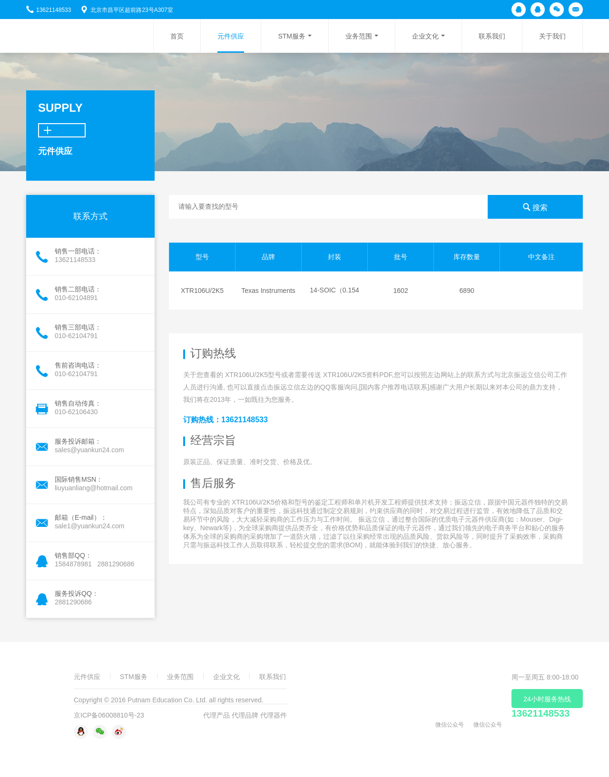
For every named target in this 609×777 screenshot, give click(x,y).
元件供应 (230, 36)
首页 (177, 36)
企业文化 (425, 36)
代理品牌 (245, 715)
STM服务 (291, 36)
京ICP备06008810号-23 (109, 715)
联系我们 (492, 36)
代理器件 (273, 715)
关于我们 (552, 36)
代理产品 (216, 715)
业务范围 (358, 36)
